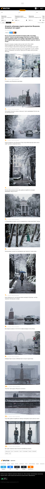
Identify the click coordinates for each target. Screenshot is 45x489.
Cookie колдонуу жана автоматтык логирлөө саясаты (18, 475)
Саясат (8, 463)
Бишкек (30, 451)
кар (10, 453)
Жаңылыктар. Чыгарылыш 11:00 (35, 17)
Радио (12, 463)
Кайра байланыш (32, 475)
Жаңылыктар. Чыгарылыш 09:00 (6, 18)
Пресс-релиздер (27, 473)
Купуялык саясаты (4, 475)
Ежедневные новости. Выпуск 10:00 (21, 18)
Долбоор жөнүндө (4, 473)
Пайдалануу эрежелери (12, 473)
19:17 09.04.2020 (8, 30)
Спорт (26, 463)
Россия (16, 463)
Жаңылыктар (7, 451)
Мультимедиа (25, 451)
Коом (12, 451)
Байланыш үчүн (20, 473)
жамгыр (6, 453)
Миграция (21, 463)
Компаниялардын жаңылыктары (37, 473)
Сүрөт (21, 451)
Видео (37, 463)
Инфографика (32, 463)
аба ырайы (34, 451)
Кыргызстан (16, 451)
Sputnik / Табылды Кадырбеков (14, 79)
